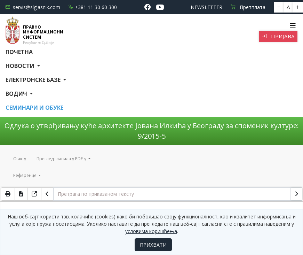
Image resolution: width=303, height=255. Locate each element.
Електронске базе (34, 80)
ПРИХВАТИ (153, 244)
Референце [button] (25, 175)
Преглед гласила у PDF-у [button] (62, 159)
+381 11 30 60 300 (93, 7)
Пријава (278, 36)
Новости (21, 66)
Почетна (19, 52)
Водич (17, 94)
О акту (19, 159)
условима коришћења (151, 231)
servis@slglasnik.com (32, 7)
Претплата (248, 7)
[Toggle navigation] (292, 25)
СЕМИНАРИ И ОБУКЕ (34, 107)
